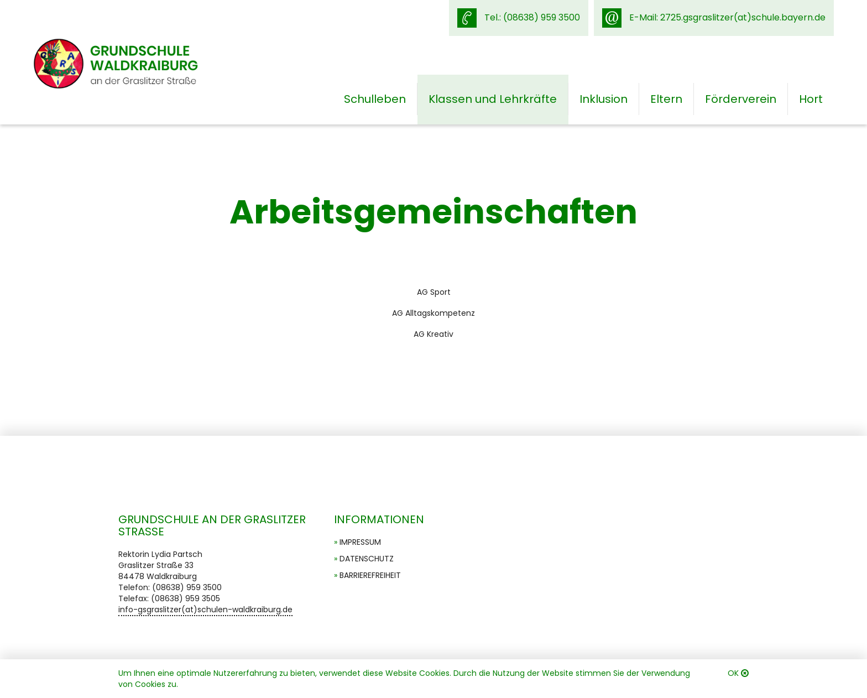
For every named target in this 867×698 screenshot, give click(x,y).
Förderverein (740, 99)
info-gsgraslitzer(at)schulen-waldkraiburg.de (205, 609)
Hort (811, 99)
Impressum (360, 542)
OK (733, 673)
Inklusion (603, 99)
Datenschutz (367, 558)
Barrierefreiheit (370, 575)
